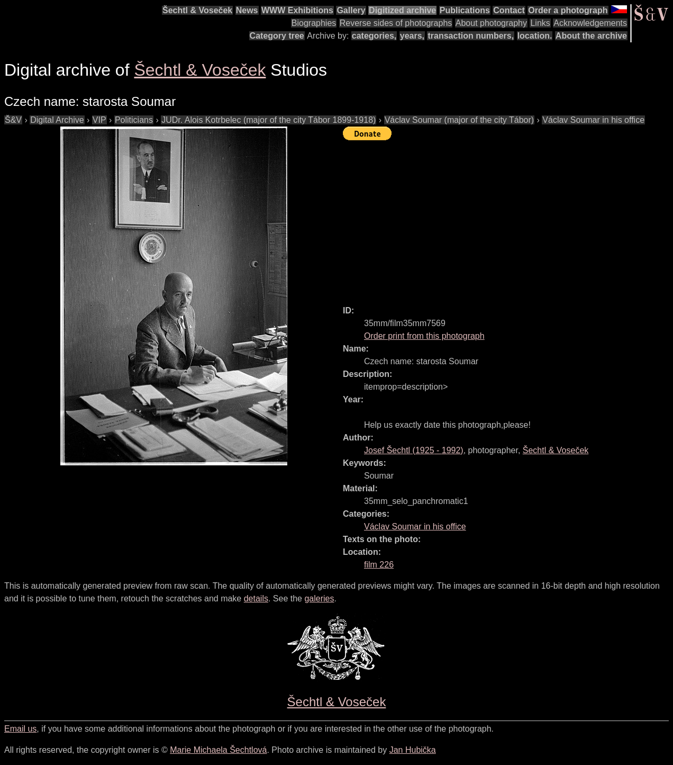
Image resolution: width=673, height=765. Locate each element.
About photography (491, 23)
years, (412, 35)
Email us (20, 728)
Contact (509, 10)
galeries (319, 598)
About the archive (591, 35)
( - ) (413, 450)
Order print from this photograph (424, 335)
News (247, 10)
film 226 (379, 564)
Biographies (314, 23)
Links (540, 23)
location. (534, 35)
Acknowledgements (590, 23)
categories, (374, 35)
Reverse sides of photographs (396, 23)
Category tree (277, 35)
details (256, 598)
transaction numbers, (471, 35)
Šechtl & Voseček (197, 10)
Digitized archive (402, 10)
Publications (465, 10)
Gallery (350, 10)
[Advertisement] (508, 218)
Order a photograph (567, 10)
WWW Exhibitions (297, 10)
